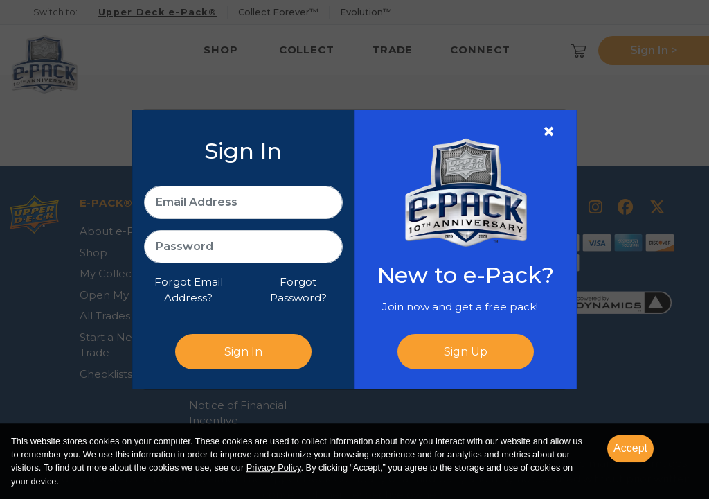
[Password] (243, 246)
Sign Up (465, 351)
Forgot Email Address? (188, 289)
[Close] (548, 132)
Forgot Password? (298, 289)
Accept (630, 448)
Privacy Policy (273, 468)
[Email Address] (243, 202)
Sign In (243, 351)
